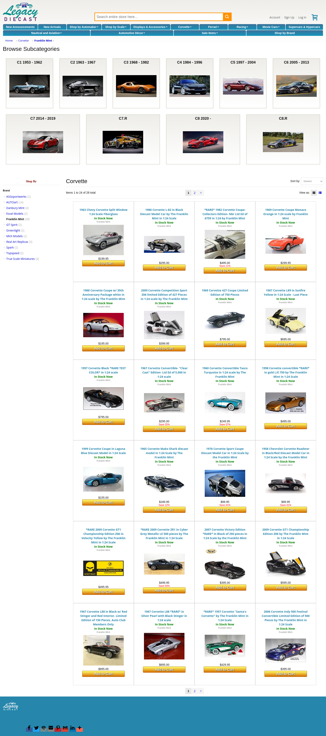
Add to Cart (103, 263)
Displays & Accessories (150, 27)
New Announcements (20, 27)
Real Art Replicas (17, 242)
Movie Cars (271, 27)
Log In (302, 17)
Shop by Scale (116, 27)
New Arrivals (52, 27)
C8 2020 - (203, 139)
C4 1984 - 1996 (189, 83)
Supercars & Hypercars (304, 27)
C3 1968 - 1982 (136, 83)
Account (275, 17)
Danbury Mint (15, 208)
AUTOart (12, 202)
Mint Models (14, 236)
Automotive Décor (132, 33)
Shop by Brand (285, 33)
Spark (10, 247)
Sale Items (210, 33)
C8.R (283, 139)
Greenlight (13, 230)
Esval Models (14, 213)
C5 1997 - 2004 (243, 83)
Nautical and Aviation (46, 33)
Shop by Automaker (84, 27)
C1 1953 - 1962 (29, 83)
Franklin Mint (43, 40)
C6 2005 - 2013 (296, 83)
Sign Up (289, 17)
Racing (242, 27)
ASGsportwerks (16, 196)
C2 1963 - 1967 (83, 83)
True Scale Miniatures (20, 259)
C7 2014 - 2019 (43, 139)
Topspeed (12, 253)
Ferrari (213, 27)
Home (9, 40)
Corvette (185, 27)
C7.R (123, 139)
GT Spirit (12, 225)
